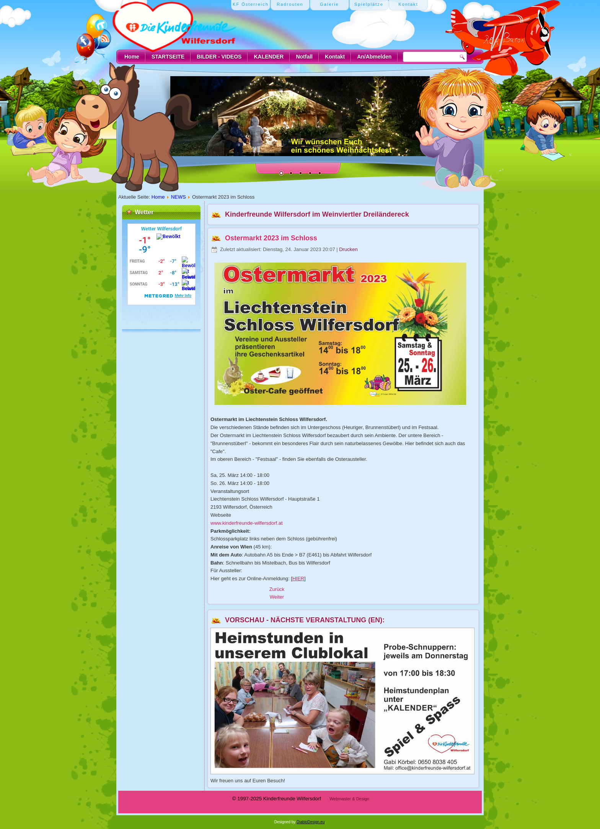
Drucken (348, 249)
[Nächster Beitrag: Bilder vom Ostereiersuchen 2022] (277, 597)
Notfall (304, 57)
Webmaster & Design (349, 798)
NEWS (178, 197)
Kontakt (335, 57)
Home (131, 57)
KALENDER (269, 57)
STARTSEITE (168, 57)
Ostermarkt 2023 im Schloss (271, 238)
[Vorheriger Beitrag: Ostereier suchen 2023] (277, 589)
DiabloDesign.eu (310, 822)
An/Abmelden (374, 57)
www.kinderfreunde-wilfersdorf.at (246, 523)
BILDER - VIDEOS (219, 57)
